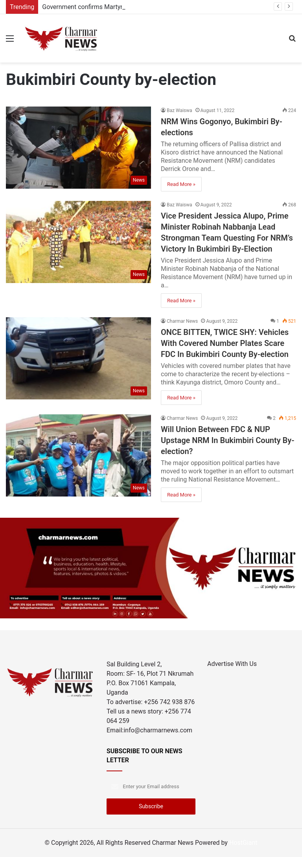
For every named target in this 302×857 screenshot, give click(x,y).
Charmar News (182, 321)
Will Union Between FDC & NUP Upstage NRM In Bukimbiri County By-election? (228, 440)
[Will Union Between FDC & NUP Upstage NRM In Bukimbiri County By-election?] (78, 455)
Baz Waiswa (179, 110)
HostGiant (243, 842)
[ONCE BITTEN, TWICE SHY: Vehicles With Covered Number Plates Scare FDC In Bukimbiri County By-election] (78, 358)
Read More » (181, 184)
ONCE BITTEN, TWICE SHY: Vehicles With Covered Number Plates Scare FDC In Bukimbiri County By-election (225, 343)
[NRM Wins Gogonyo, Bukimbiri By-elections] (78, 147)
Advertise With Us (232, 664)
